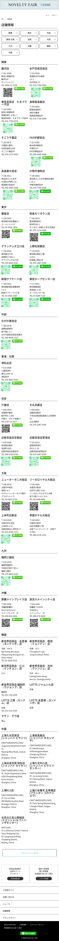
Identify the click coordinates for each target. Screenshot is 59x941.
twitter (11, 933)
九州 (10, 46)
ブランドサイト (9, 917)
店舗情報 (6, 910)
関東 (10, 32)
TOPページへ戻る (29, 853)
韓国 (49, 46)
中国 (10, 52)
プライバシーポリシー (37, 925)
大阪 (49, 39)
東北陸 (10, 39)
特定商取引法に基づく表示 (13, 928)
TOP (2, 19)
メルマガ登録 (43, 878)
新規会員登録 (15, 878)
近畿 (29, 39)
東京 (29, 32)
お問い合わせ (8, 897)
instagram (5, 933)
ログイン (54, 15)
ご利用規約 (22, 925)
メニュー (5, 15)
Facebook (16, 933)
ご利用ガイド (8, 890)
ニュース (6, 904)
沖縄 (29, 46)
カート (47, 15)
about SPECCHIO (10, 925)
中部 (49, 32)
